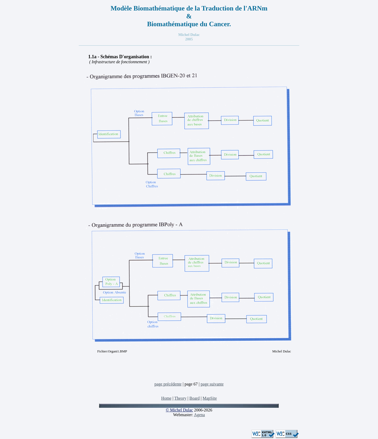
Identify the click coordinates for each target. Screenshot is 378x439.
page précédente (167, 384)
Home (166, 398)
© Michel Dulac (179, 410)
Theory (180, 398)
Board (194, 398)
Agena (199, 414)
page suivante (212, 384)
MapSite (210, 398)
